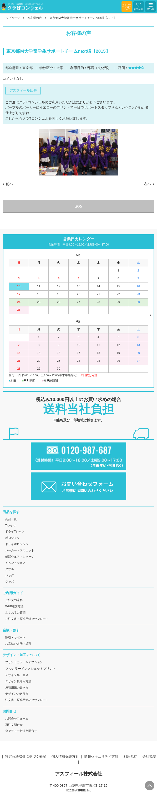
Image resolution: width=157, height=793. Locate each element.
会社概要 (149, 756)
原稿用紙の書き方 (16, 687)
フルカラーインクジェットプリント (30, 668)
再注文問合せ (14, 724)
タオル (9, 569)
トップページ (11, 17)
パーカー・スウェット (19, 550)
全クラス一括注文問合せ (21, 730)
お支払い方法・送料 (18, 643)
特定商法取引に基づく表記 (26, 756)
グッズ (9, 581)
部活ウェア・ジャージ (19, 556)
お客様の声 (34, 17)
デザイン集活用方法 (18, 681)
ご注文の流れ (14, 600)
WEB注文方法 (14, 606)
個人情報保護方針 (65, 756)
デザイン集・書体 (16, 675)
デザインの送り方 (16, 693)
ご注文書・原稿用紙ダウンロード (27, 618)
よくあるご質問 (15, 612)
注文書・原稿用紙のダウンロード (27, 699)
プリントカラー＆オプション (24, 662)
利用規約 (130, 756)
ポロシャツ (12, 537)
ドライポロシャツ (16, 544)
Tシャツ (10, 525)
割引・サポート (15, 637)
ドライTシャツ (14, 531)
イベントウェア (15, 562)
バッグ (9, 575)
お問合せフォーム (16, 718)
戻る (78, 206)
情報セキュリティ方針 (101, 756)
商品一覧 (11, 519)
